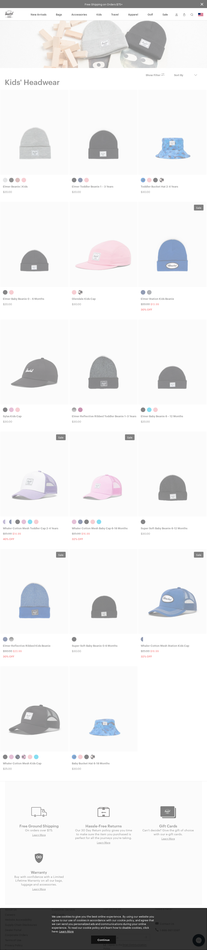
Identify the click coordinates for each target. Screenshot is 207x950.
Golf (150, 14)
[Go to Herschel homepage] (9, 14)
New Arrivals (38, 14)
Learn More (66, 931)
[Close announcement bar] (202, 4)
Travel (115, 14)
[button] (176, 14)
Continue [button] (103, 940)
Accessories (79, 14)
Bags (59, 14)
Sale (165, 14)
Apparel (133, 14)
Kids (99, 14)
